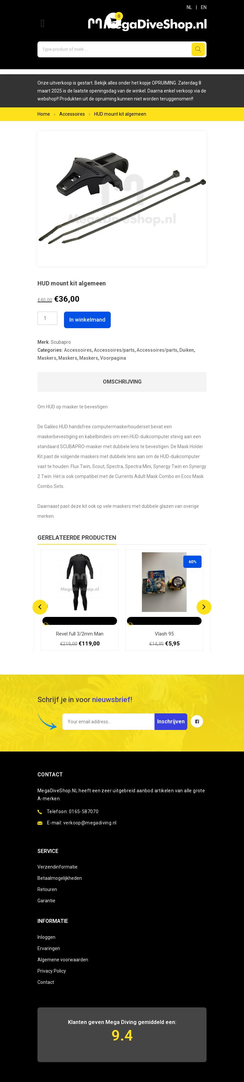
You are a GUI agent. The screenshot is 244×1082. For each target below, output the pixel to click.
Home (43, 114)
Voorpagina (113, 358)
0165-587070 (83, 811)
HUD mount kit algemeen (120, 114)
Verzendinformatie (57, 867)
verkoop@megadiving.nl (89, 822)
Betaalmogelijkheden (59, 878)
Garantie (46, 900)
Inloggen (46, 937)
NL (189, 7)
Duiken (186, 350)
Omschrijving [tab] (122, 382)
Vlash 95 (164, 634)
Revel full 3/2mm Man (79, 634)
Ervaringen (48, 948)
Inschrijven (171, 721)
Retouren (47, 889)
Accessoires (72, 114)
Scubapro (61, 342)
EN (204, 7)
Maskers (46, 358)
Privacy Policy (51, 971)
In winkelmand (87, 319)
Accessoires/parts (114, 350)
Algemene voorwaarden (62, 959)
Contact (45, 982)
